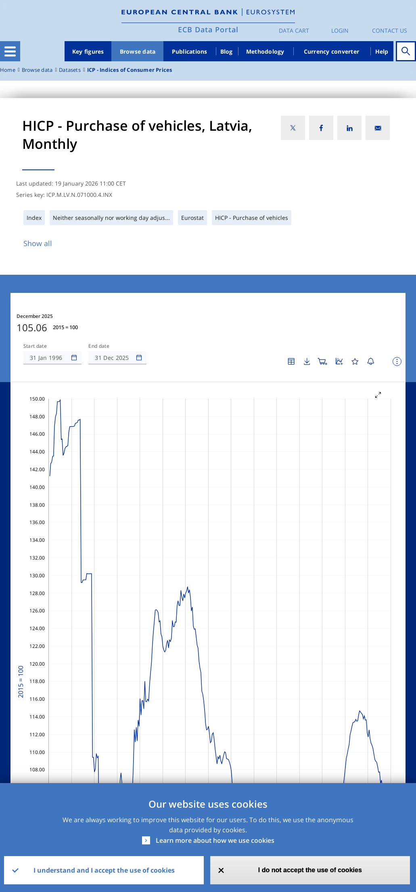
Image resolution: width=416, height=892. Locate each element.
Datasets (70, 70)
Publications (189, 51)
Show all (37, 243)
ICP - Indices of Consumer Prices (129, 70)
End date (98, 346)
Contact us (389, 30)
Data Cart (294, 30)
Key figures (88, 51)
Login (340, 30)
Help (382, 51)
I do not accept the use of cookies (310, 870)
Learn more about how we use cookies (215, 840)
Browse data (138, 51)
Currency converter (332, 51)
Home (7, 70)
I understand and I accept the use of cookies (104, 870)
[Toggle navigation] (10, 51)
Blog (226, 51)
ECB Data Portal (208, 29)
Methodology (265, 51)
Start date (35, 346)
